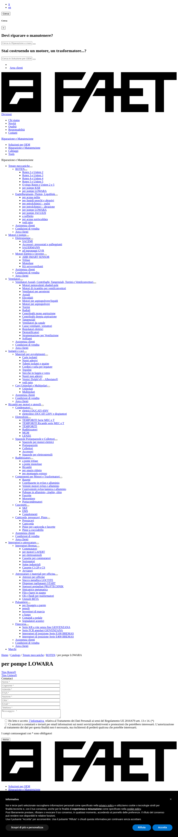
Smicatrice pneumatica (35, 589)
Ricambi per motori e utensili (24, 404)
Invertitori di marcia (33, 611)
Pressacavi (28, 520)
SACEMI (27, 241)
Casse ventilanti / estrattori (37, 325)
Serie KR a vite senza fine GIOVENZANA (46, 627)
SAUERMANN (31, 247)
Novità (12, 123)
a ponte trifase (30, 460)
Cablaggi (13, 150)
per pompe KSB (31, 187)
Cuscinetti (21, 504)
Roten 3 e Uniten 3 (32, 175)
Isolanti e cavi (16, 351)
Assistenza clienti (25, 225)
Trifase (26, 260)
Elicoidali (27, 297)
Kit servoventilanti (32, 266)
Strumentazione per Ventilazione (40, 335)
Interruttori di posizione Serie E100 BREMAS (48, 633)
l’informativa (36, 722)
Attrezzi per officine (33, 576)
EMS (25, 511)
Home (4, 655)
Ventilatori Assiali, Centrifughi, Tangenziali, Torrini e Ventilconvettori (54, 282)
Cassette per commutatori (36, 558)
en (9, 7)
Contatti (12, 132)
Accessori (27, 451)
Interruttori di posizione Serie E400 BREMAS (48, 636)
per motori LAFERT (33, 551)
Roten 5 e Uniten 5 (32, 181)
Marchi (12, 649)
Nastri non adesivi (32, 376)
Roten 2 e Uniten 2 (32, 172)
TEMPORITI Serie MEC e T (38, 420)
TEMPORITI (29, 426)
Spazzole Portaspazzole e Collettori (35, 438)
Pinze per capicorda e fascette (38, 526)
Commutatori (29, 548)
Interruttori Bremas (26, 545)
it (9, 4)
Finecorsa (20, 624)
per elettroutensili (32, 555)
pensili (26, 608)
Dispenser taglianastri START (39, 583)
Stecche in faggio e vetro (36, 373)
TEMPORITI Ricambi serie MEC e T (43, 423)
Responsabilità (16, 129)
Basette (26, 479)
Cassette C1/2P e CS (33, 567)
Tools (11, 154)
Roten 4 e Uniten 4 (32, 178)
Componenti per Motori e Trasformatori (37, 476)
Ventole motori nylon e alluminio (40, 485)
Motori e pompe (17, 234)
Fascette (26, 495)
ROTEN (20, 169)
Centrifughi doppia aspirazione (39, 316)
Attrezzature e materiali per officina (35, 573)
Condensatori (22, 407)
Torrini (26, 307)
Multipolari (28, 391)
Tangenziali (28, 319)
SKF (24, 507)
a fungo (26, 614)
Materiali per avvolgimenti (30, 354)
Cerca (6, 13)
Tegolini (26, 369)
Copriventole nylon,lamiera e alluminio (44, 489)
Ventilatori (14, 278)
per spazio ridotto (32, 470)
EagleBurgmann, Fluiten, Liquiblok (35, 194)
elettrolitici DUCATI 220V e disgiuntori (44, 413)
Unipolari (27, 388)
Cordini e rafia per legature (37, 366)
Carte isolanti (29, 357)
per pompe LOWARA (34, 191)
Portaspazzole (30, 445)
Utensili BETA (30, 598)
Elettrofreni (21, 416)
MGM (25, 432)
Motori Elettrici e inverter (29, 253)
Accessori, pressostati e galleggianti (42, 244)
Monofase (27, 263)
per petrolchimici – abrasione (38, 206)
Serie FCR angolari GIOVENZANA (42, 630)
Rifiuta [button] (142, 827)
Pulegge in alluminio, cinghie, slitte (42, 492)
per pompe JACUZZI (34, 212)
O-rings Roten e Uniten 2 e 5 (38, 184)
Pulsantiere (21, 602)
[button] (170, 799)
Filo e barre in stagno (34, 592)
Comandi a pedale (32, 617)
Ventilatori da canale (33, 322)
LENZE (26, 435)
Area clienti (16, 67)
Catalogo (15, 655)
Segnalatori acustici (33, 620)
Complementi (29, 514)
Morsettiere (28, 498)
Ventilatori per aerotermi (36, 291)
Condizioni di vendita (27, 228)
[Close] (3, 28)
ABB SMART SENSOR (35, 256)
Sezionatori (28, 561)
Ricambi (27, 467)
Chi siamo (14, 120)
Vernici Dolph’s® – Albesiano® (40, 379)
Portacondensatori (32, 501)
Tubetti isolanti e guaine (35, 363)
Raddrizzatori (29, 429)
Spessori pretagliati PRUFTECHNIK (42, 586)
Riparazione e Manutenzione (24, 147)
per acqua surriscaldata (35, 219)
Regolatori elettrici (32, 329)
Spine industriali (31, 564)
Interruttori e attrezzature (22, 542)
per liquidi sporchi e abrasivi (38, 200)
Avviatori (27, 570)
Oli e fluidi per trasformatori (38, 595)
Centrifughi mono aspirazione (38, 313)
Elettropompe (22, 238)
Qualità (12, 126)
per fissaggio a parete (34, 605)
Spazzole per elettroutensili (37, 454)
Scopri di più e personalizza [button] (27, 827)
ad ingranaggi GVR (33, 250)
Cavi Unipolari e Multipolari (31, 385)
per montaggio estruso (34, 473)
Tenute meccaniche (19, 165)
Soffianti (27, 338)
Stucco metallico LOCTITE (37, 580)
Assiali (26, 294)
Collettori (27, 448)
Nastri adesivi (30, 360)
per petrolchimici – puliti (36, 203)
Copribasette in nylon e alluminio (40, 482)
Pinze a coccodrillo (33, 529)
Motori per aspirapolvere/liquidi (40, 300)
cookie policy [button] (134, 809)
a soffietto (27, 216)
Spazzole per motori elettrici (38, 442)
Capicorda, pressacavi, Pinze (31, 517)
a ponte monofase (32, 464)
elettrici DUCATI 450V (35, 410)
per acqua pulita (31, 197)
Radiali (26, 310)
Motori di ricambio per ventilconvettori (44, 288)
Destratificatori (30, 332)
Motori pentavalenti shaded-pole (40, 285)
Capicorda (28, 523)
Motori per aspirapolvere (36, 303)
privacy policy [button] (106, 805)
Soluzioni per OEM (19, 144)
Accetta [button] (162, 827)
